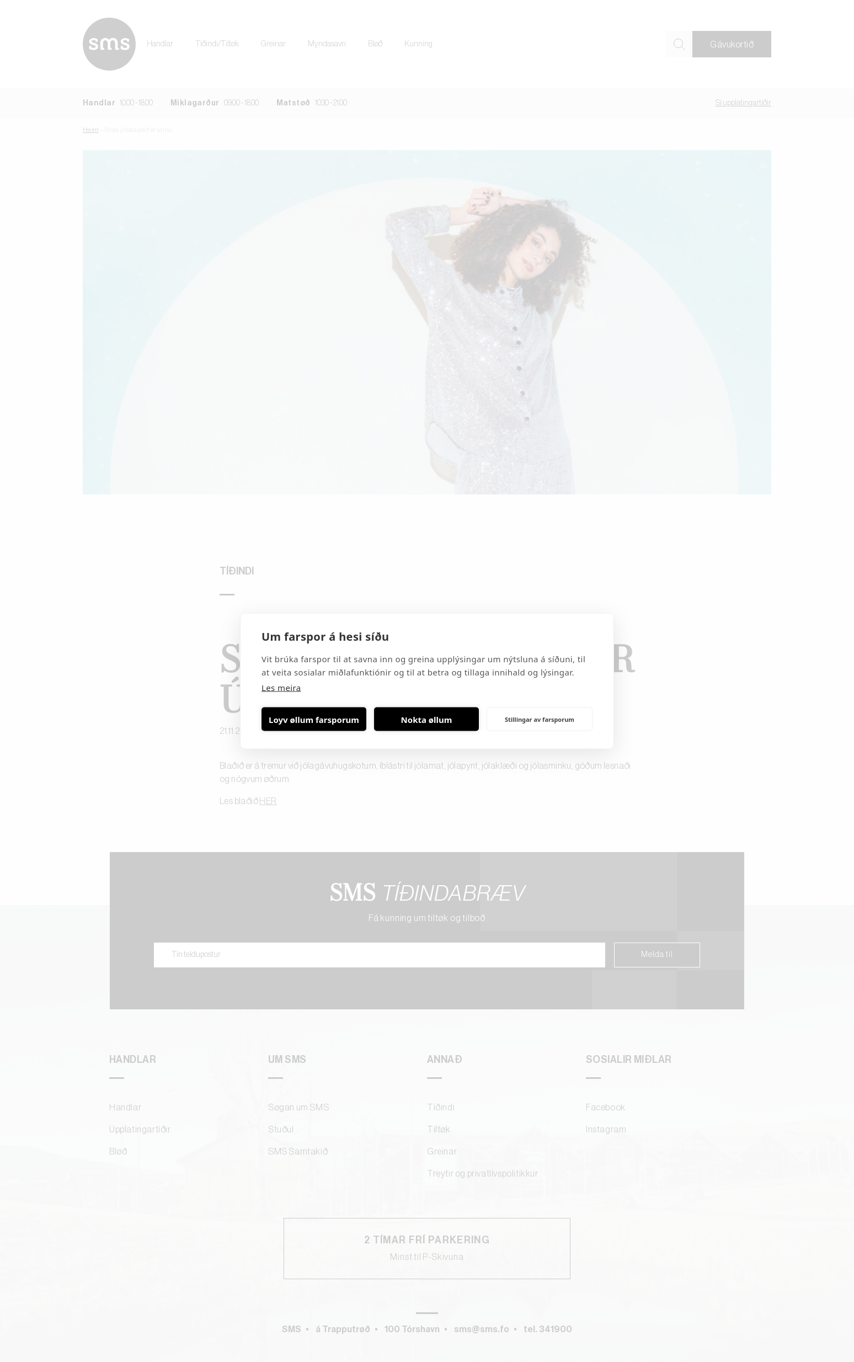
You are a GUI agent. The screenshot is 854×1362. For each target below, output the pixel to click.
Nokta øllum (426, 719)
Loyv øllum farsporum (314, 719)
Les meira (281, 687)
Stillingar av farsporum (539, 719)
